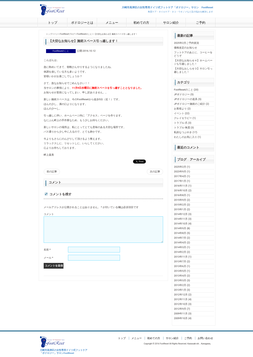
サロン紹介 (171, 22)
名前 (47, 254)
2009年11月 (181, 313)
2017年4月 (180, 176)
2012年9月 (180, 308)
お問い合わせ (205, 338)
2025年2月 (180, 166)
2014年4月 (180, 242)
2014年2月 (180, 251)
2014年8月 (180, 233)
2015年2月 (180, 204)
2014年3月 (180, 247)
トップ (52, 22)
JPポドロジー (182, 94)
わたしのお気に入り (185, 137)
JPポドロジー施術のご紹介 (189, 103)
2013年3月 (180, 280)
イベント (179, 113)
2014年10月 (181, 223)
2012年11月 (181, 299)
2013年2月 (180, 285)
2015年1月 (180, 209)
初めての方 (141, 22)
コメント (49, 214)
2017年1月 (180, 180)
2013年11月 (181, 256)
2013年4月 (180, 275)
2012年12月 (181, 294)
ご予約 (200, 22)
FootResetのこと (183, 89)
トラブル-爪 (181, 122)
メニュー (112, 22)
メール (48, 262)
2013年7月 (180, 261)
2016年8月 (180, 195)
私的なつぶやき (183, 132)
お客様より (180, 108)
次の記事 (155, 171)
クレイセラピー (183, 118)
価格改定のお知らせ (185, 47)
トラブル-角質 (182, 127)
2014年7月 (180, 237)
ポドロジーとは (82, 22)
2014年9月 (180, 228)
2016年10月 (181, 190)
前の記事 (52, 171)
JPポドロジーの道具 (185, 99)
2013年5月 (180, 270)
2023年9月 (180, 171)
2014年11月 (181, 218)
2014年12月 (181, 214)
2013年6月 (180, 266)
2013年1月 (180, 289)
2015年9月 (180, 199)
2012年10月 (181, 304)
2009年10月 (181, 318)
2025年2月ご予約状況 (186, 42)
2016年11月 (181, 185)
